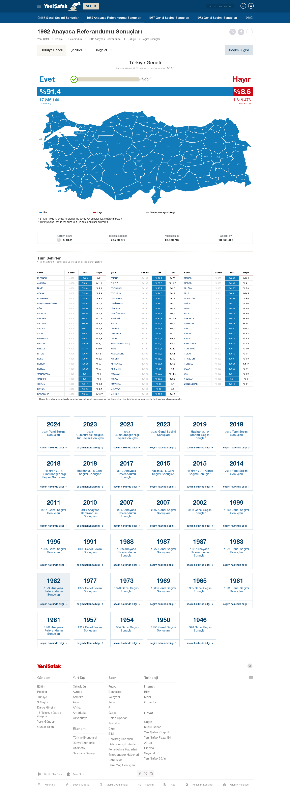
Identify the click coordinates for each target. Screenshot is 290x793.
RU (230, 6)
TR (209, 6)
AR (220, 6)
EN (215, 6)
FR (225, 6)
